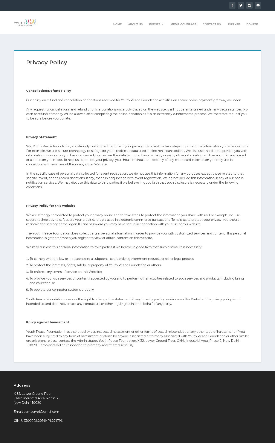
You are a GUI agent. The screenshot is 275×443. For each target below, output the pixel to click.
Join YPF (233, 20)
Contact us (212, 20)
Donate (252, 20)
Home (117, 20)
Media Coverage (183, 20)
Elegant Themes (46, 438)
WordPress (87, 438)
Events (154, 20)
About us (135, 20)
